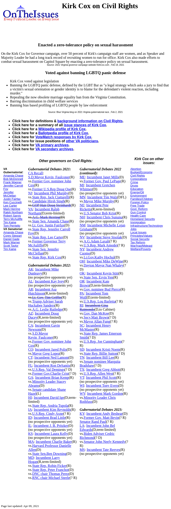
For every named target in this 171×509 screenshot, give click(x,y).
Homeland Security (142, 219)
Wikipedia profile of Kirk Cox (62, 129)
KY (82, 413)
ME (82, 177)
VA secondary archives (54, 149)
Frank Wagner (12, 182)
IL (29, 426)
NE (82, 205)
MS (82, 450)
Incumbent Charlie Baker (54, 442)
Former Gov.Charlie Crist (50, 373)
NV (82, 237)
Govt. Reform (139, 209)
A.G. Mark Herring (46, 217)
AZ (30, 313)
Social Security (140, 239)
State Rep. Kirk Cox (46, 257)
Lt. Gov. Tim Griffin (46, 297)
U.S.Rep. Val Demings (48, 369)
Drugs (134, 185)
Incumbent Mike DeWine (105, 261)
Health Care (138, 215)
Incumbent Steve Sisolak (104, 237)
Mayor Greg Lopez (46, 353)
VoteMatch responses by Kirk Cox (63, 137)
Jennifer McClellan (9, 194)
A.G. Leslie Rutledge (47, 309)
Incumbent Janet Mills (103, 177)
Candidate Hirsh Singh (48, 201)
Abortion (135, 169)
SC (82, 325)
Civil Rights (137, 175)
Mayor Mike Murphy (99, 201)
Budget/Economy (141, 172)
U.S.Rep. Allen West (98, 373)
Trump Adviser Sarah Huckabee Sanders (45, 303)
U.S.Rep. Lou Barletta (100, 301)
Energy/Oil (137, 192)
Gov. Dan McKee (96, 313)
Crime (134, 182)
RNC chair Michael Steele (51, 478)
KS (30, 434)
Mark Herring (11, 209)
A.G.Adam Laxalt (96, 241)
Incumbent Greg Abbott (103, 369)
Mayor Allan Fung (97, 321)
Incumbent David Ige (49, 397)
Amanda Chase (13, 175)
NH (82, 217)
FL (30, 365)
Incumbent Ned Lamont (52, 357)
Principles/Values (141, 235)
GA (30, 377)
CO (30, 349)
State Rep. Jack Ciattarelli (50, 197)
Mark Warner (11, 242)
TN (82, 357)
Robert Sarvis (12, 215)
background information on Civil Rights (90, 121)
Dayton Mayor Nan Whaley (103, 265)
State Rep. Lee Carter (47, 237)
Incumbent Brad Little (49, 417)
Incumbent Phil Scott (101, 377)
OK (82, 273)
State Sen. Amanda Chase (50, 221)
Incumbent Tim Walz (102, 197)
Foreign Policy (139, 202)
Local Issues (138, 232)
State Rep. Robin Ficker (49, 466)
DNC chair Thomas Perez (50, 474)
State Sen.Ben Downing (49, 454)
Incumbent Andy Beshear (104, 413)
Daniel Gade (11, 239)
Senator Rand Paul (93, 421)
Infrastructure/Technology (146, 225)
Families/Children (141, 199)
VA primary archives (52, 145)
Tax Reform (137, 242)
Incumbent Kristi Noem (103, 349)
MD (31, 458)
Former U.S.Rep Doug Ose (51, 189)
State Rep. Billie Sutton (100, 353)
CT (30, 357)
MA (31, 442)
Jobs (133, 229)
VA (30, 209)
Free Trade (137, 205)
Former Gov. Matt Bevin (101, 417)
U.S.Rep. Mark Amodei (101, 245)
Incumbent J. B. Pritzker (50, 426)
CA (30, 325)
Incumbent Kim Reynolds (52, 409)
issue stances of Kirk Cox (85, 125)
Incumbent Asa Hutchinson (42, 291)
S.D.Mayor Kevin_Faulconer (48, 177)
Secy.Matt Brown (96, 317)
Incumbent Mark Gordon (105, 393)
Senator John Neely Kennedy (104, 442)
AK (30, 269)
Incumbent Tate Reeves (103, 450)
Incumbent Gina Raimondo (94, 307)
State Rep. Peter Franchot (50, 470)
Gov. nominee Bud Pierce (102, 289)
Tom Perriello (11, 225)
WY (82, 393)
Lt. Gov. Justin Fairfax (48, 225)
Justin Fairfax (11, 199)
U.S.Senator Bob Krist (100, 213)
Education (136, 189)
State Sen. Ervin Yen (98, 277)
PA (82, 293)
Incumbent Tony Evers (102, 385)
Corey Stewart (12, 235)
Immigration (138, 222)
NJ (30, 193)
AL (30, 281)
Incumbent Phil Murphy (51, 193)
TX (82, 369)
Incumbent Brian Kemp (52, 377)
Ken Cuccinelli (12, 202)
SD (82, 349)
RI (81, 305)
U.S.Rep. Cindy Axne (47, 413)
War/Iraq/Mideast (141, 245)
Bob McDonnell (13, 179)
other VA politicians (82, 141)
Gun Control (138, 212)
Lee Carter (10, 205)
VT (82, 377)
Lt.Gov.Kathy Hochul (99, 257)
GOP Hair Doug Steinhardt (51, 205)
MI (82, 185)
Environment (138, 195)
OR (82, 281)
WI (82, 385)
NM (83, 225)
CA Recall (35, 173)
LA (82, 426)
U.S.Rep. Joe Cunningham (103, 341)
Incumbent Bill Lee (100, 357)
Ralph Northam (13, 212)
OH (82, 261)
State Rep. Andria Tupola (50, 405)
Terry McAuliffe (12, 219)
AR (30, 289)
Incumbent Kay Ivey (49, 281)
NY (82, 249)
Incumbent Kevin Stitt (102, 273)
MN (83, 197)
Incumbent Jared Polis (51, 349)
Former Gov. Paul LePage (102, 181)
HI (30, 397)
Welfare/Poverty (140, 249)
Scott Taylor (10, 245)
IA (30, 409)
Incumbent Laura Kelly (51, 434)
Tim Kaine (9, 222)
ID (30, 417)
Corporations (138, 179)
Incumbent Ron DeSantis (52, 365)
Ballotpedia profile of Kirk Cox (63, 133)
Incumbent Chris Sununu (104, 217)
